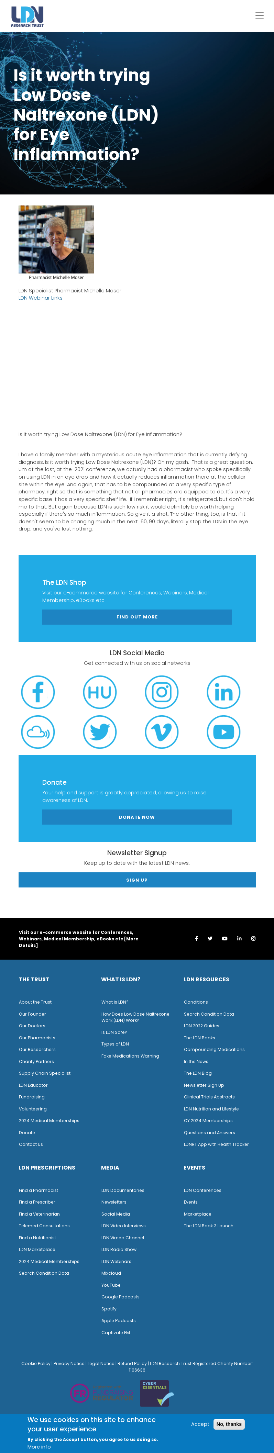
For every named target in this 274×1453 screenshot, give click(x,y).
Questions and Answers (209, 1133)
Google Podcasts (120, 1297)
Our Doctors (32, 1026)
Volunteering (33, 1109)
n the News (196, 1061)
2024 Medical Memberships (49, 1121)
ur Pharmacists (38, 1038)
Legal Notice (101, 1363)
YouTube (111, 1285)
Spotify (109, 1309)
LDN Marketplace (37, 1249)
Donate (27, 1133)
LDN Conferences (202, 1190)
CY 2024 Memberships (208, 1121)
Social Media (115, 1214)
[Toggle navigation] (259, 15)
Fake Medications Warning (130, 1056)
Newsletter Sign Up (204, 1085)
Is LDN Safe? (114, 1032)
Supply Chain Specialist (44, 1073)
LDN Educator (33, 1085)
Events (191, 1202)
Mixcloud (111, 1273)
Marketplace (197, 1214)
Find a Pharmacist (38, 1190)
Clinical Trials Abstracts (209, 1097)
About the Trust (35, 1002)
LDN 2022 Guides (201, 1026)
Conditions (196, 1002)
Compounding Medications (214, 1049)
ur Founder (34, 1014)
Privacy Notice (69, 1363)
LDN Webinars (116, 1261)
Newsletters (114, 1202)
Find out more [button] (137, 617)
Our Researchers (37, 1049)
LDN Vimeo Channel (122, 1238)
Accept (200, 1424)
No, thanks (229, 1424)
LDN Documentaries (122, 1190)
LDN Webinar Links (41, 297)
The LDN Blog (198, 1073)
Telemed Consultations (44, 1226)
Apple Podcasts (118, 1320)
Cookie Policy (36, 1363)
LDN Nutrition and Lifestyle (211, 1109)
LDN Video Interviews (123, 1226)
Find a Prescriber (37, 1202)
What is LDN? (115, 1002)
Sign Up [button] (137, 880)
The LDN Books (199, 1038)
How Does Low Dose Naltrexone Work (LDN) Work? (135, 1017)
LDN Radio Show (118, 1249)
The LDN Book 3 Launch (208, 1226)
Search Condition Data (209, 1014)
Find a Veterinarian (39, 1214)
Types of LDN (115, 1044)
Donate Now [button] (137, 817)
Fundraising (32, 1097)
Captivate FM (115, 1332)
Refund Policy (132, 1363)
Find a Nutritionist (37, 1238)
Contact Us (31, 1144)
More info (39, 1446)
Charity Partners (36, 1061)
